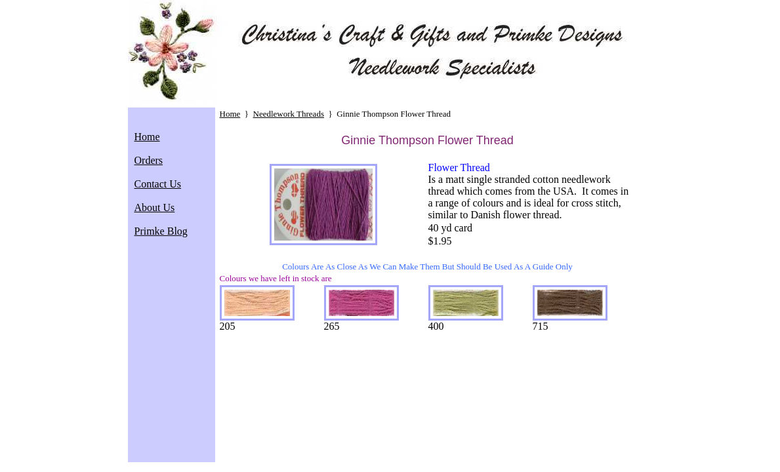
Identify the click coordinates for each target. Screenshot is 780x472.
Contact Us (158, 183)
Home (147, 136)
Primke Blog (161, 231)
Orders (148, 160)
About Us (154, 207)
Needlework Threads (288, 114)
